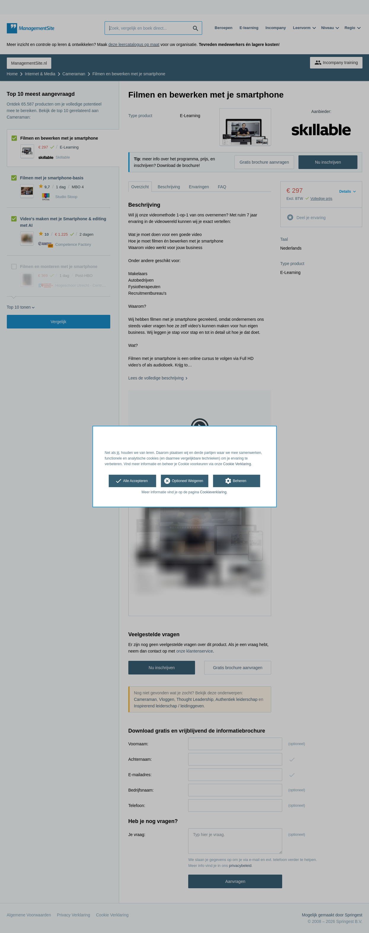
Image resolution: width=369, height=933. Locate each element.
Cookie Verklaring (237, 464)
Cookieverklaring (213, 492)
